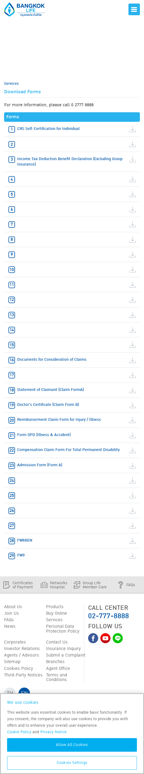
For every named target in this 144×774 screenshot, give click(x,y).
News (10, 626)
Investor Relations (22, 649)
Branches (55, 662)
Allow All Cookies (72, 745)
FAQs (9, 620)
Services (54, 620)
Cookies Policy (18, 668)
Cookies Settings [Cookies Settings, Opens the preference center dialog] (72, 763)
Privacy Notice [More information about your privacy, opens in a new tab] (53, 732)
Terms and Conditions (56, 677)
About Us (13, 607)
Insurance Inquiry (63, 649)
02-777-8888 (108, 616)
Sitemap (12, 662)
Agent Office (58, 668)
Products (55, 607)
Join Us (11, 613)
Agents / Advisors (21, 655)
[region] (72, 733)
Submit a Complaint (65, 655)
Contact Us (57, 642)
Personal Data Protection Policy (62, 629)
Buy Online (56, 613)
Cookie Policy (19, 732)
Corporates (15, 642)
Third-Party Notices (23, 675)
